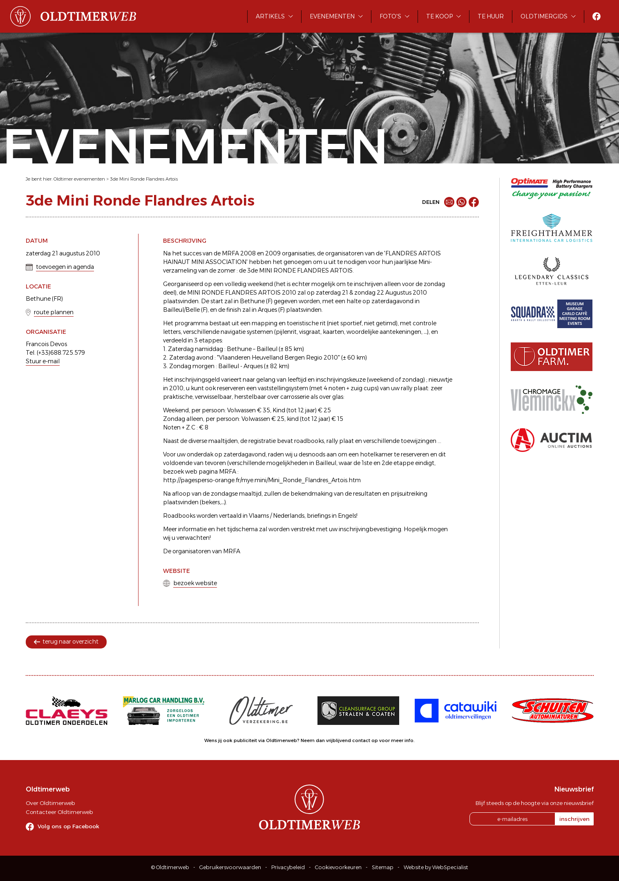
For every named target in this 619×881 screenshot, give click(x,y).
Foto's (390, 16)
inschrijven (574, 819)
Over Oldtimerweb (50, 803)
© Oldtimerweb (170, 867)
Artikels (270, 16)
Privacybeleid (288, 867)
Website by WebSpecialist (436, 867)
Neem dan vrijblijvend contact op (339, 740)
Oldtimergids (544, 16)
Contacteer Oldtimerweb (59, 812)
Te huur (491, 16)
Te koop (439, 16)
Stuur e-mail (43, 361)
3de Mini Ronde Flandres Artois (144, 179)
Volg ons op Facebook (68, 826)
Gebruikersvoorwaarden (230, 867)
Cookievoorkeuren (338, 867)
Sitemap (382, 867)
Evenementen (332, 16)
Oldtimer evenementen (79, 179)
